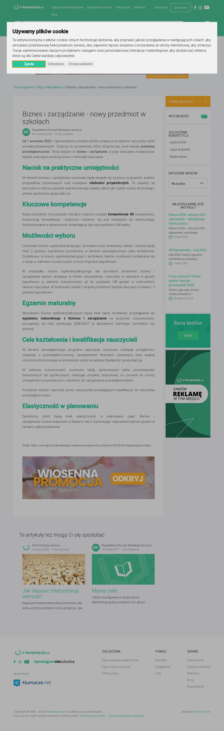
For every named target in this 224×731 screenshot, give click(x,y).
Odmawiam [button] (56, 64)
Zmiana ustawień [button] (80, 64)
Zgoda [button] (29, 64)
